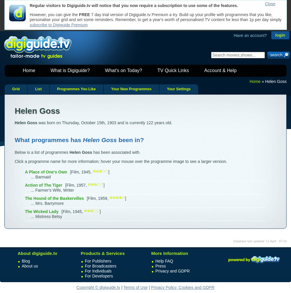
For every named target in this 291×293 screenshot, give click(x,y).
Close (270, 3)
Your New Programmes (131, 89)
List (38, 89)
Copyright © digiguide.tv (98, 287)
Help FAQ (164, 261)
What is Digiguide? (70, 70)
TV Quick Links (173, 70)
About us (30, 266)
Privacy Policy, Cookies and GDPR (182, 287)
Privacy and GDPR (172, 271)
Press (160, 266)
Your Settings (179, 89)
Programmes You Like (76, 89)
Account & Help (220, 70)
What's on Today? (123, 70)
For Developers (99, 276)
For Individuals (98, 271)
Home (29, 70)
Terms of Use (136, 287)
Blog (26, 261)
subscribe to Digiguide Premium (59, 25)
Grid (16, 89)
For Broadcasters (100, 266)
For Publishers (98, 261)
